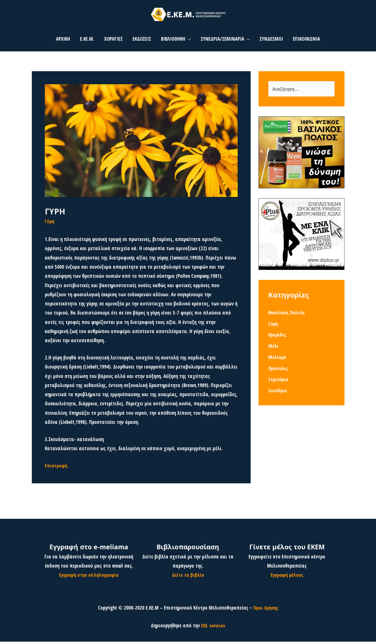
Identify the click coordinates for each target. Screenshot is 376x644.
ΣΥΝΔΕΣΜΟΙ (271, 41)
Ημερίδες (277, 337)
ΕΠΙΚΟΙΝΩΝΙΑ (306, 41)
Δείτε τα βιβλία (188, 577)
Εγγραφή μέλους (287, 577)
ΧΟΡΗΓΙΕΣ (113, 41)
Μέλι (273, 348)
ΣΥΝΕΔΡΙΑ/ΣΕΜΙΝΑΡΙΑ (222, 41)
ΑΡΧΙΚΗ (63, 41)
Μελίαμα (277, 359)
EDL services (213, 627)
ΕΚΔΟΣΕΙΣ (142, 41)
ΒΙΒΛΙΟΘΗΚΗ (173, 41)
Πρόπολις (278, 370)
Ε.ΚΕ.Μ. (87, 41)
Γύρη (49, 223)
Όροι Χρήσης (265, 609)
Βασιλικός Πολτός (286, 315)
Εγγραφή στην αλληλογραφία (89, 577)
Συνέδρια (277, 393)
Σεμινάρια (278, 381)
